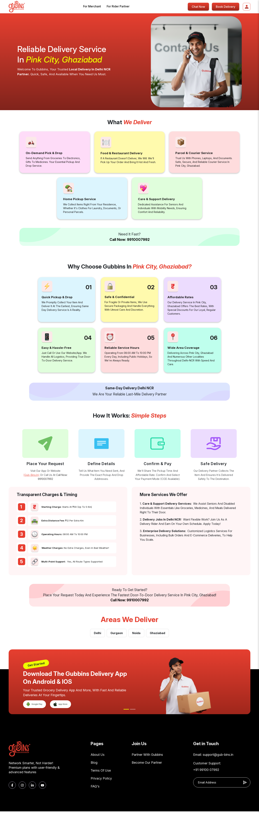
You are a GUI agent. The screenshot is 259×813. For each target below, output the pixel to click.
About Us (97, 755)
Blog (94, 763)
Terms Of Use (101, 771)
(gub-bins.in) (31, 475)
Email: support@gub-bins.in (213, 755)
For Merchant (92, 6)
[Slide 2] (132, 709)
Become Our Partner (147, 763)
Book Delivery (225, 6)
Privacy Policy (101, 780)
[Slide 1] (126, 709)
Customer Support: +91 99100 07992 (207, 767)
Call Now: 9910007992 (130, 239)
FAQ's (95, 788)
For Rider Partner (118, 6)
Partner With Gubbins (147, 755)
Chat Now (198, 6)
